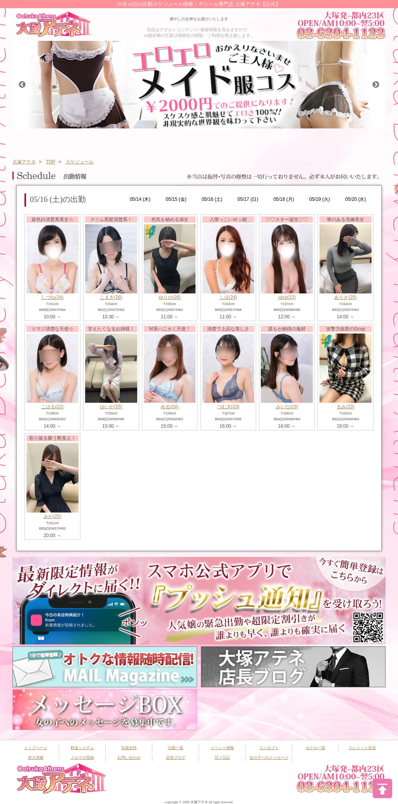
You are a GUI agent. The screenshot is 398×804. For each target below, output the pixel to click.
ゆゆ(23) (287, 297)
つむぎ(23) (228, 406)
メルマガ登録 (82, 757)
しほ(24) (228, 297)
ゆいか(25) (111, 406)
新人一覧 (239, 141)
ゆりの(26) (170, 297)
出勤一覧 (175, 748)
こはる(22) (52, 406)
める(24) (169, 406)
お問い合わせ (129, 757)
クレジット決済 (362, 748)
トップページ (33, 141)
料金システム (82, 748)
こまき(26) (111, 297)
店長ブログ (175, 757)
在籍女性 (115, 141)
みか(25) (52, 516)
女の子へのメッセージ (269, 757)
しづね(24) (52, 297)
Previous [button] (22, 85)
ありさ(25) (345, 297)
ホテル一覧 (362, 141)
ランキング (280, 141)
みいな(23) (287, 406)
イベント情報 (197, 141)
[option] (199, 84)
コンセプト (321, 141)
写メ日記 (222, 757)
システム (74, 141)
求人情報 (36, 757)
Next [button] (376, 85)
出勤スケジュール (156, 141)
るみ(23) (345, 406)
